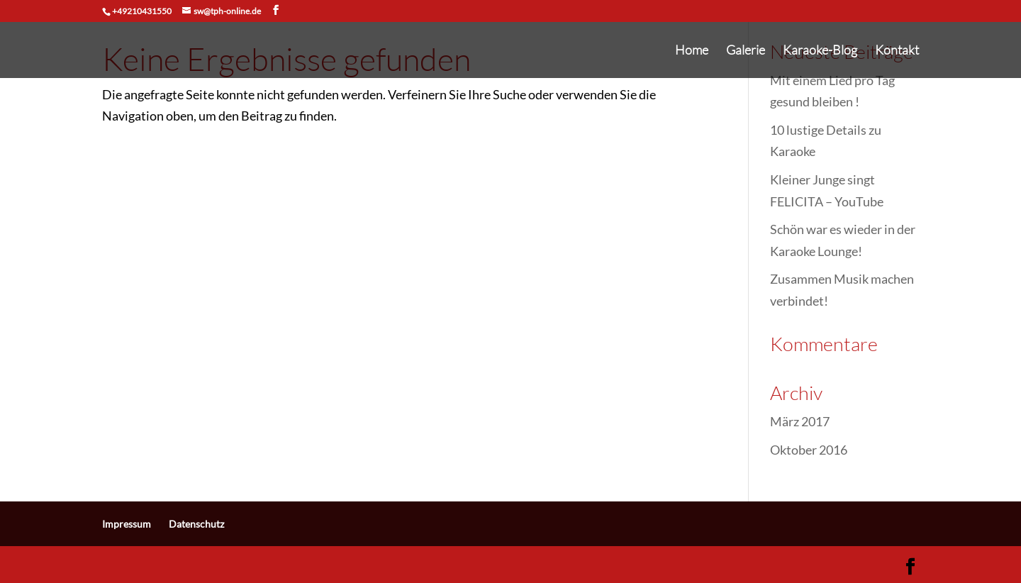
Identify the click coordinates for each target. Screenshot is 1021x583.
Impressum (126, 524)
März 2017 (800, 421)
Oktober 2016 (808, 449)
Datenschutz (196, 524)
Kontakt (897, 51)
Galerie (745, 51)
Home (691, 51)
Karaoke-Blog (820, 51)
